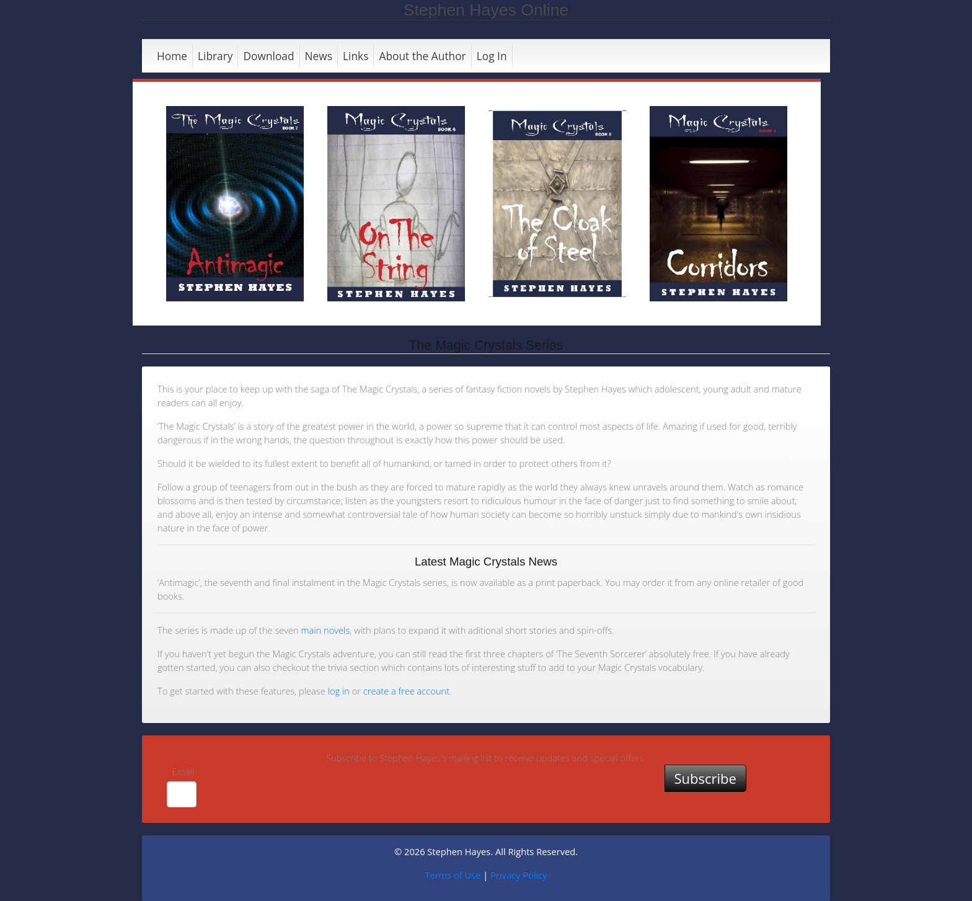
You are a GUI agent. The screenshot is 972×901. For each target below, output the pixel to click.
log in (339, 691)
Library (215, 55)
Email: (184, 771)
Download (268, 55)
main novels (325, 630)
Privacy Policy (518, 875)
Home (172, 55)
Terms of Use (452, 875)
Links (355, 55)
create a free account (406, 691)
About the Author (422, 55)
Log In (492, 55)
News (318, 55)
